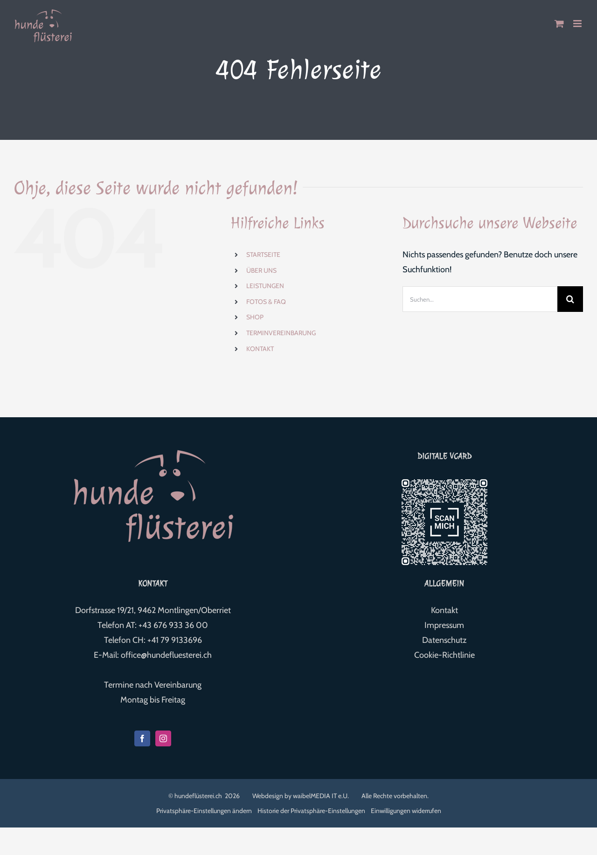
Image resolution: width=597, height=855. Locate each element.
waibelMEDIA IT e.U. (321, 796)
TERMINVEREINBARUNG (281, 333)
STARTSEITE (263, 254)
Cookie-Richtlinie (444, 655)
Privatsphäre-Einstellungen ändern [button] (204, 811)
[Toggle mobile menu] (578, 23)
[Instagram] (163, 738)
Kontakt (444, 610)
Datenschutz (444, 640)
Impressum (444, 625)
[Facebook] (142, 738)
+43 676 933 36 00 (173, 625)
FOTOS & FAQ (266, 301)
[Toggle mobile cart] (559, 23)
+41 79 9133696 (174, 640)
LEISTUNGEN (265, 286)
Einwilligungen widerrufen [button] (406, 811)
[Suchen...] (480, 299)
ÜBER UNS (261, 270)
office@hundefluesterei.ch (166, 655)
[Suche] (570, 299)
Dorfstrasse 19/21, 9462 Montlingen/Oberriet (153, 610)
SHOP (255, 317)
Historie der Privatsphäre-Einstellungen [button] (311, 811)
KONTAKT (260, 349)
